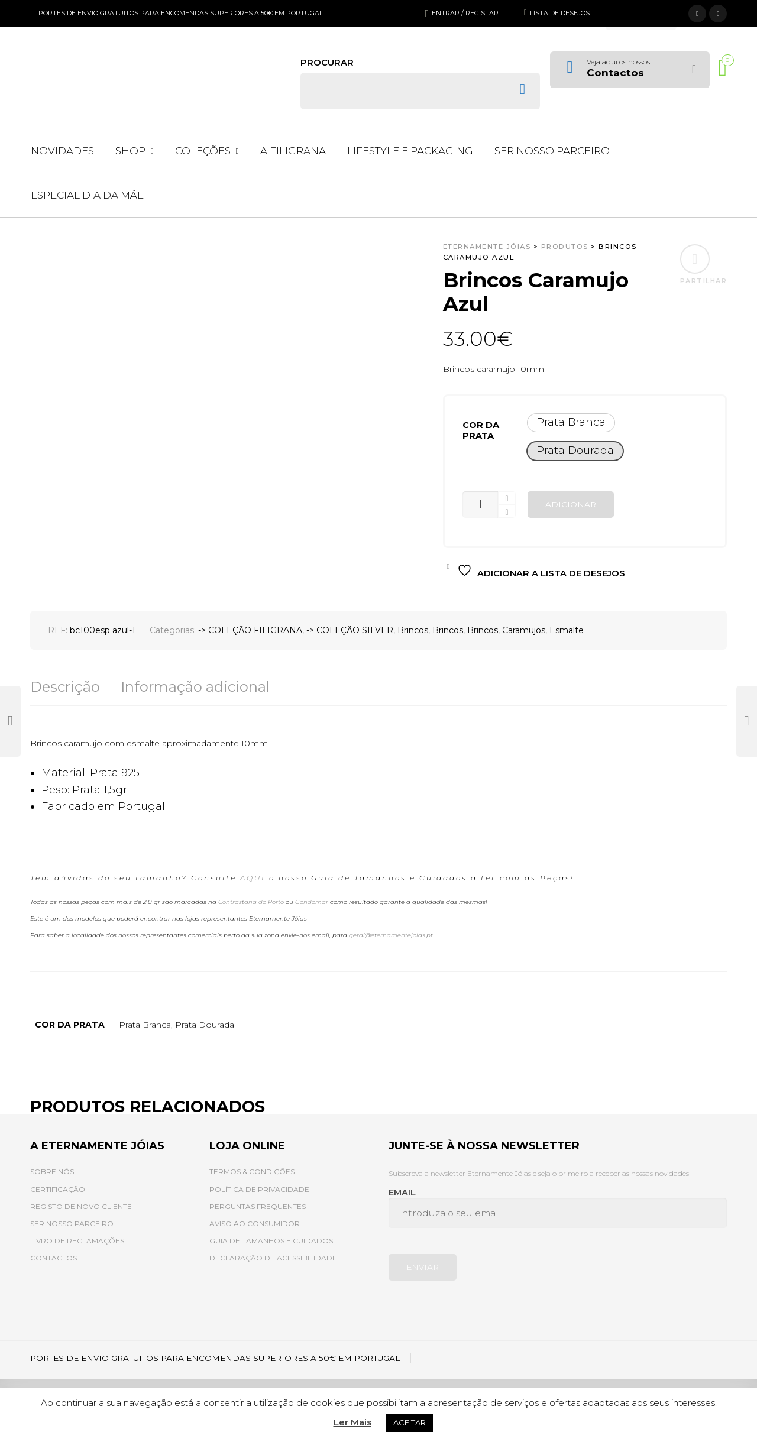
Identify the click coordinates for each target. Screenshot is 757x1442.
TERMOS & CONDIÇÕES (252, 1171)
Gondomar (311, 902)
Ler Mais (352, 1422)
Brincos (412, 630)
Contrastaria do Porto (251, 902)
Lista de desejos (560, 13)
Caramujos (523, 630)
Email (558, 1207)
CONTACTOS (53, 1257)
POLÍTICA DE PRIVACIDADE (259, 1189)
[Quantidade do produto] (480, 504)
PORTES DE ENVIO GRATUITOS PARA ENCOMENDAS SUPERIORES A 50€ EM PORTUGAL (180, 13)
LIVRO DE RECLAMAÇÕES (77, 1240)
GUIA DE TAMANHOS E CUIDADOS (271, 1240)
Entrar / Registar (465, 13)
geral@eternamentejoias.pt (391, 935)
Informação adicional (195, 686)
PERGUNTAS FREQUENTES (257, 1206)
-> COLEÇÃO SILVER (349, 630)
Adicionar (570, 504)
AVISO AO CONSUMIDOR (254, 1223)
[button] (571, 423)
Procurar (327, 62)
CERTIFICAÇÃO (57, 1189)
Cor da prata (480, 430)
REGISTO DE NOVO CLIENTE (81, 1206)
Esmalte (566, 630)
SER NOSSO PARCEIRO (72, 1223)
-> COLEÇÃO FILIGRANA (250, 630)
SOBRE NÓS (52, 1171)
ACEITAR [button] (409, 1422)
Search (522, 89)
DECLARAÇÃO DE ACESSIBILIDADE (273, 1257)
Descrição (65, 686)
